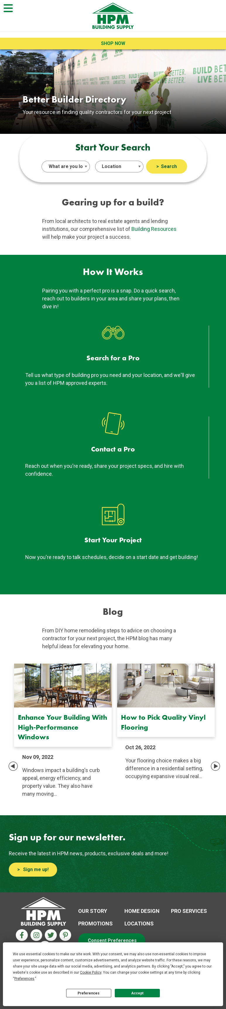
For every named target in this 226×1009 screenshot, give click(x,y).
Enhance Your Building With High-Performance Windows (62, 727)
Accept (137, 993)
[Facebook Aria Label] (22, 935)
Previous (13, 766)
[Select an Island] (119, 166)
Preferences (89, 993)
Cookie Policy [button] (90, 972)
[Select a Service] (66, 166)
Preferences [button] (24, 979)
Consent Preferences (112, 940)
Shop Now (113, 43)
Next (215, 766)
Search (169, 166)
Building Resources (154, 229)
